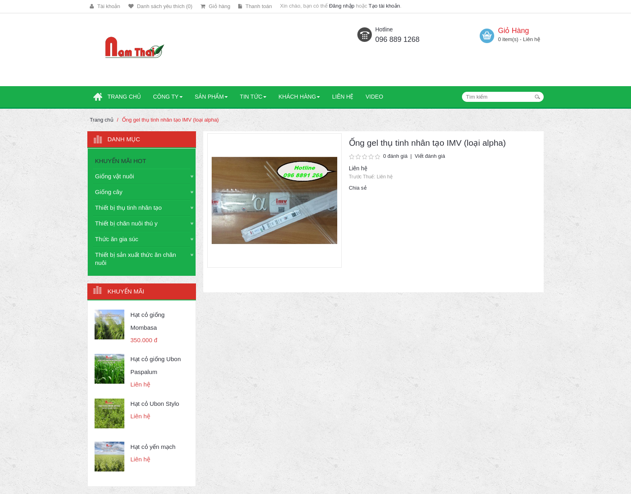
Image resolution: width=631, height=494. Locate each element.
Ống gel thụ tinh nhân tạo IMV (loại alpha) (170, 120)
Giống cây (108, 191)
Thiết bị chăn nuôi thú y (126, 223)
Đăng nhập (341, 6)
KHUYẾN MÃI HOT (120, 160)
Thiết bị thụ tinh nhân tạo (128, 207)
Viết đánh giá (429, 156)
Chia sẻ (358, 188)
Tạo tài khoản (384, 6)
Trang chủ (101, 120)
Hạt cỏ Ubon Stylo (154, 403)
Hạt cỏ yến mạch (152, 446)
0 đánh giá (395, 156)
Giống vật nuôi (114, 176)
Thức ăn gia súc (116, 239)
